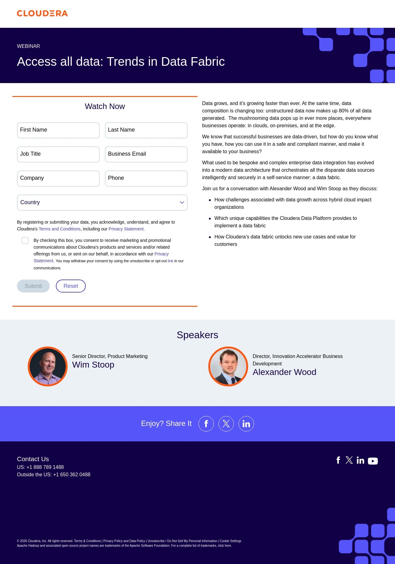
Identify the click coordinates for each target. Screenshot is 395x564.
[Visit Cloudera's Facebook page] (206, 423)
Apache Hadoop (28, 545)
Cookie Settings (230, 541)
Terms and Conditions (59, 228)
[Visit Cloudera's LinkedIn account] (246, 423)
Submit (33, 286)
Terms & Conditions (87, 541)
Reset (71, 286)
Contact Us (33, 458)
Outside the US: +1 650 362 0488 (53, 474)
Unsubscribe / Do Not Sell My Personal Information (182, 541)
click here (224, 545)
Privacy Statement (126, 228)
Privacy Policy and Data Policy (124, 541)
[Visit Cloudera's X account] (226, 423)
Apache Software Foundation (149, 545)
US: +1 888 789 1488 (40, 467)
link (170, 261)
